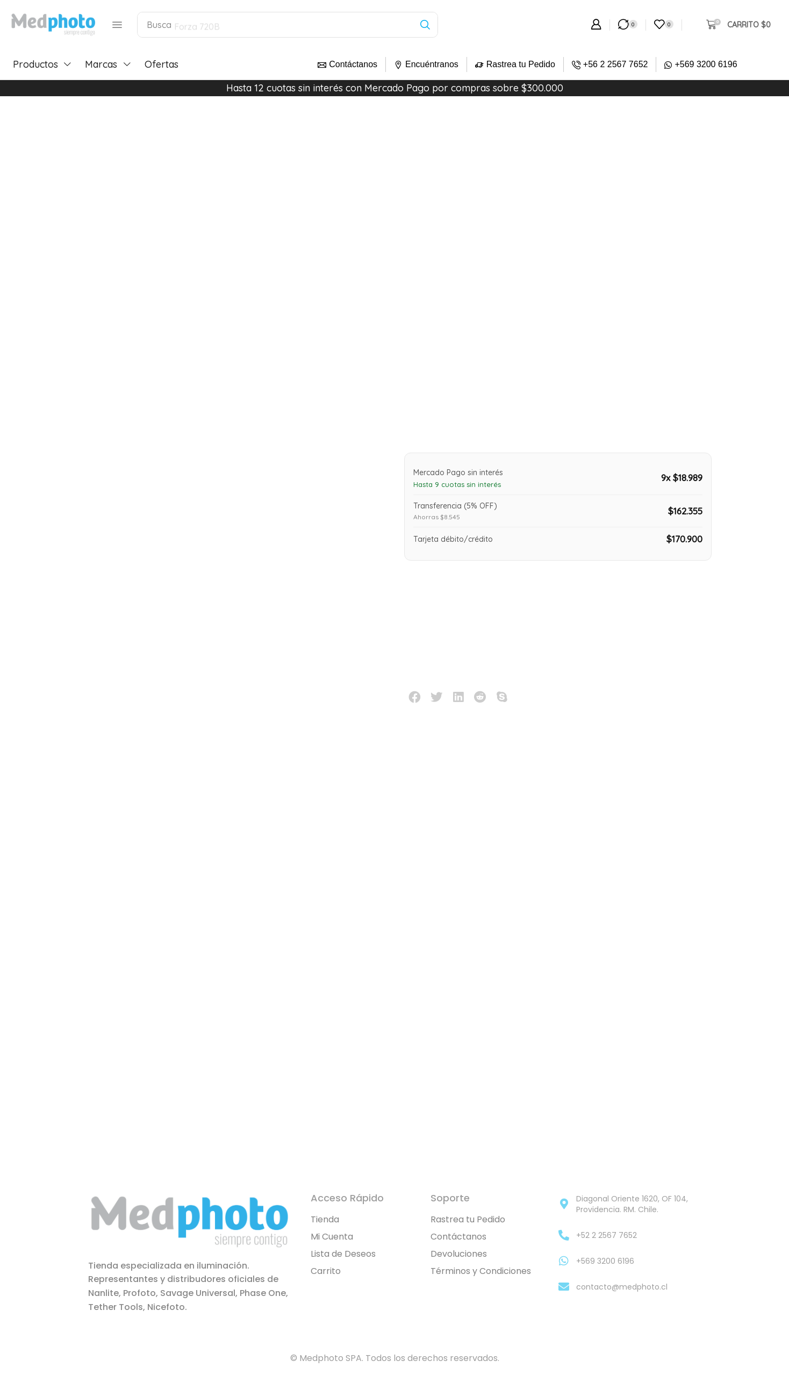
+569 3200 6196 (706, 64)
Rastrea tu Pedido (520, 64)
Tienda (325, 1220)
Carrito (326, 1271)
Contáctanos (353, 64)
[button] (116, 25)
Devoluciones (459, 1254)
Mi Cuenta (332, 1237)
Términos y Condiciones (481, 1271)
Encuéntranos (431, 64)
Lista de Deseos (343, 1254)
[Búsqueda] (424, 24)
